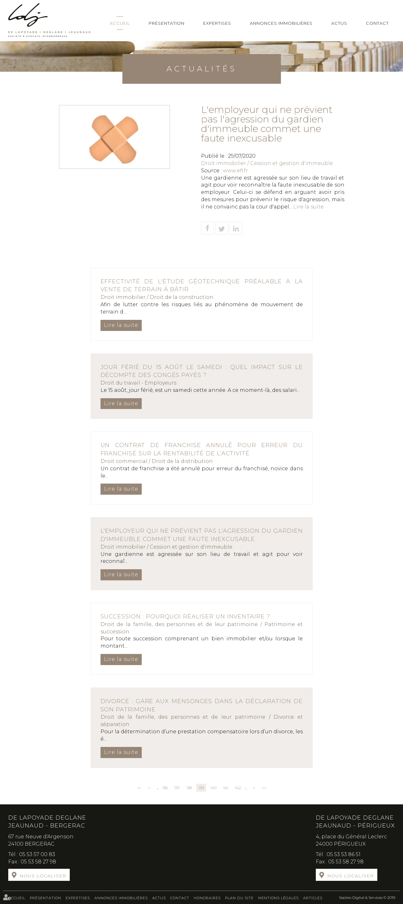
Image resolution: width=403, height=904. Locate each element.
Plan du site (239, 897)
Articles (312, 897)
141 (225, 787)
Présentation (167, 23)
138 (189, 787)
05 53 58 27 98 (38, 862)
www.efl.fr (235, 171)
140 (214, 787)
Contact (377, 23)
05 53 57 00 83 (37, 854)
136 (165, 787)
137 (177, 787)
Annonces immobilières (281, 23)
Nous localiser (43, 875)
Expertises (217, 23)
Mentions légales (278, 897)
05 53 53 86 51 (344, 854)
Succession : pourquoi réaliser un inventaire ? (186, 616)
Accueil (120, 23)
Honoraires (207, 897)
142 (238, 787)
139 (201, 787)
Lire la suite (308, 207)
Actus (339, 23)
